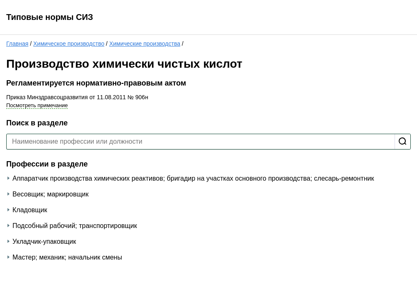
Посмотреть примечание (37, 105)
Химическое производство (68, 43)
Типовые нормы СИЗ (49, 17)
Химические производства (144, 43)
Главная (17, 43)
